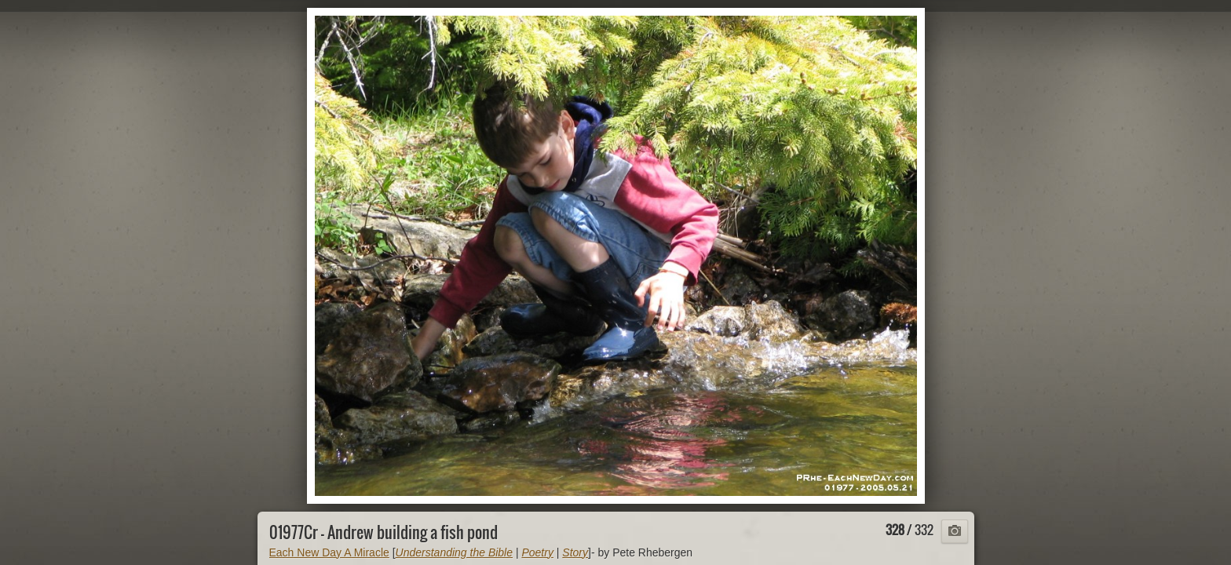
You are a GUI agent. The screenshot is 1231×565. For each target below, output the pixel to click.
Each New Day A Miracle (329, 552)
